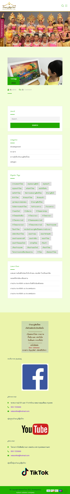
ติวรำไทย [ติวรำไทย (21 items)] (15, 197)
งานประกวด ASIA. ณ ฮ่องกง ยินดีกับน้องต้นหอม (27, 283)
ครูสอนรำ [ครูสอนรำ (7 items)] (46, 184)
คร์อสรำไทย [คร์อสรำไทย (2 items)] (30, 188)
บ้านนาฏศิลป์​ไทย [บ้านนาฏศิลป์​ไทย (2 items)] (36, 202)
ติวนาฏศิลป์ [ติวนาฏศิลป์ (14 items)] (50, 193)
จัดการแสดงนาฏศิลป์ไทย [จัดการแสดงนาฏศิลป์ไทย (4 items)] (33, 193)
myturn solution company (25, 492)
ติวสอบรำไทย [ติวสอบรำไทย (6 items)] (27, 197)
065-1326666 (16, 407)
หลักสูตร (13, 162)
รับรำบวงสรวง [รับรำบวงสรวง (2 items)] (36, 206)
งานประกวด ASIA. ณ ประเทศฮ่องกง (22, 288)
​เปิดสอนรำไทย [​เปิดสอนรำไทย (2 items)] (51, 252)
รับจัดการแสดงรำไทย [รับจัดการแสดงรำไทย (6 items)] (19, 206)
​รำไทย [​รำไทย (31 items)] (39, 252)
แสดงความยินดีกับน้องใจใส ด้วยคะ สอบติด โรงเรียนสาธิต (30, 273)
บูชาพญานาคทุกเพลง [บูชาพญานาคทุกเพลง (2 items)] (19, 202)
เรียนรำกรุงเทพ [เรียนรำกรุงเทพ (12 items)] (17, 247)
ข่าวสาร (13, 152)
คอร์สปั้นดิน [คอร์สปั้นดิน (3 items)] (43, 188)
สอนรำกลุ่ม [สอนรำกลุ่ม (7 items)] (32, 234)
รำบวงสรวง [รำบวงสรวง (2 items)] (49, 206)
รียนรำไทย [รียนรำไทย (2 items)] (15, 229)
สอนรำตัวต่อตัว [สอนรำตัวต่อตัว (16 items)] (46, 234)
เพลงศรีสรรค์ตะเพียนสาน (19, 278)
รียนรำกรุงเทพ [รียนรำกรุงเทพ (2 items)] (51, 225)
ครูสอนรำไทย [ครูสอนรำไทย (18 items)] (16, 188)
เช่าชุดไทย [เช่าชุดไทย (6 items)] (33, 243)
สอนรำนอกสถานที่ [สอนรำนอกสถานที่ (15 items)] (18, 238)
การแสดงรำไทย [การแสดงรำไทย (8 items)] (17, 184)
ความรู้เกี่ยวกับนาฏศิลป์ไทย (20, 157)
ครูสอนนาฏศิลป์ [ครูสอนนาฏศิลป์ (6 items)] (33, 184)
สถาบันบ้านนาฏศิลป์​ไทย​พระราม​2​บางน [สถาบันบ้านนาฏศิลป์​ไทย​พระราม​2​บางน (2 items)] (37, 229)
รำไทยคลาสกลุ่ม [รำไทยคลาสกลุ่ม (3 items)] (41, 211)
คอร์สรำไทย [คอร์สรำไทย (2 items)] (16, 193)
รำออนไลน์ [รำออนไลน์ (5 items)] (16, 211)
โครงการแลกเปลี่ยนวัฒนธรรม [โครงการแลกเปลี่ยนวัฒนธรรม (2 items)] (22, 252)
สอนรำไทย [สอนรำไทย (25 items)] (45, 238)
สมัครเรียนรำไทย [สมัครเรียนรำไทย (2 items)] (18, 234)
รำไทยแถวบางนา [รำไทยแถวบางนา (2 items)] (18, 225)
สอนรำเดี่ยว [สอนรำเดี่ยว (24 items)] (33, 238)
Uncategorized (15, 147)
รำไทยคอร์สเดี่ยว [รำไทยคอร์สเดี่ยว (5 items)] (18, 216)
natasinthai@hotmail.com (20, 411)
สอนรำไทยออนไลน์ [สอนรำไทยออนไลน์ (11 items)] (18, 243)
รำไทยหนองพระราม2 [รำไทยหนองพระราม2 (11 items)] (35, 220)
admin (14, 90)
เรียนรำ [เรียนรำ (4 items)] (44, 243)
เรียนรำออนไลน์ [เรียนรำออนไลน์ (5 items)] (32, 247)
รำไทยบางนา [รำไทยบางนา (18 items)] (46, 216)
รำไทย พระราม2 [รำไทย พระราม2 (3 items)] (17, 220)
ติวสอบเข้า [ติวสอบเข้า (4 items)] (40, 197)
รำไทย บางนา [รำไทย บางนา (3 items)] (32, 216)
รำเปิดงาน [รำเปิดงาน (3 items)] (27, 211)
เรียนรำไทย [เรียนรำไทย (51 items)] (46, 247)
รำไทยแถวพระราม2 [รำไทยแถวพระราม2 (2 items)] (35, 225)
